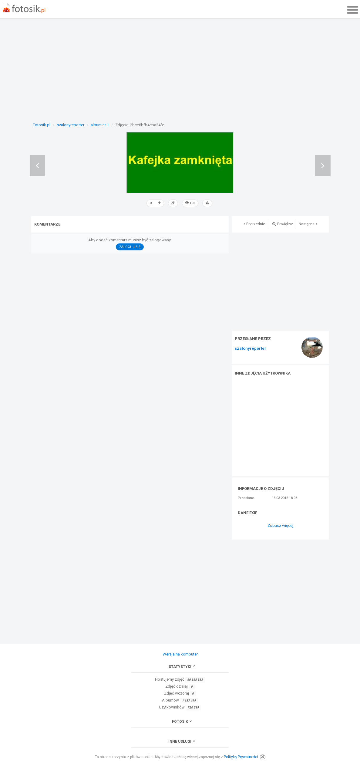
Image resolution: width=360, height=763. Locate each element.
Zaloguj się (129, 247)
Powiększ (282, 224)
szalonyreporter (250, 348)
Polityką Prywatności (241, 757)
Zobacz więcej (280, 525)
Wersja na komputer (180, 654)
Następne (308, 224)
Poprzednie (254, 224)
